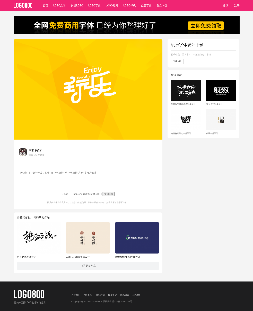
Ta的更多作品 (88, 265)
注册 (237, 5)
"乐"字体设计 (70, 172)
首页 (45, 5)
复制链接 (108, 194)
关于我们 (75, 295)
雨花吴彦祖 (35, 150)
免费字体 (146, 5)
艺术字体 (186, 54)
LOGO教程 (112, 5)
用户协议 (88, 295)
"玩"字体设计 (57, 172)
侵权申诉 (112, 295)
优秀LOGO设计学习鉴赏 (33, 302)
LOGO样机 (129, 5)
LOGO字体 (94, 5)
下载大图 (177, 61)
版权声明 (100, 295)
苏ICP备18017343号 (122, 301)
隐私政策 (124, 295)
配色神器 (162, 5)
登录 (225, 5)
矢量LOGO (77, 5)
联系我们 (137, 295)
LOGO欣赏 (59, 5)
